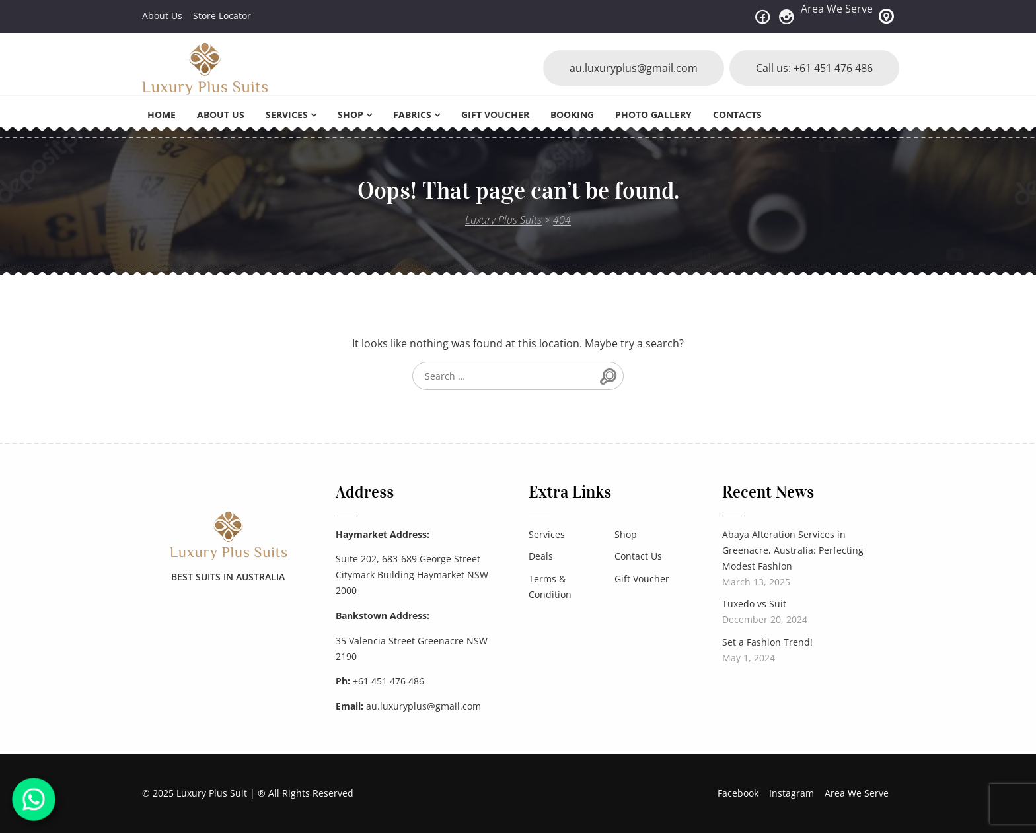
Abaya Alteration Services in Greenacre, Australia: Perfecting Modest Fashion (793, 550)
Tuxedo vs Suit (754, 603)
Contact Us (638, 556)
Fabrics (412, 114)
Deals (541, 556)
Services (287, 114)
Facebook (738, 793)
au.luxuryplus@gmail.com (634, 68)
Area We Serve (837, 8)
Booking (572, 114)
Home (161, 114)
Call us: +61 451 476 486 (814, 68)
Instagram (791, 793)
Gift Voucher (495, 114)
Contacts (737, 114)
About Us (162, 15)
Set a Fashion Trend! (767, 642)
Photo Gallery (653, 114)
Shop (350, 114)
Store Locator (222, 15)
